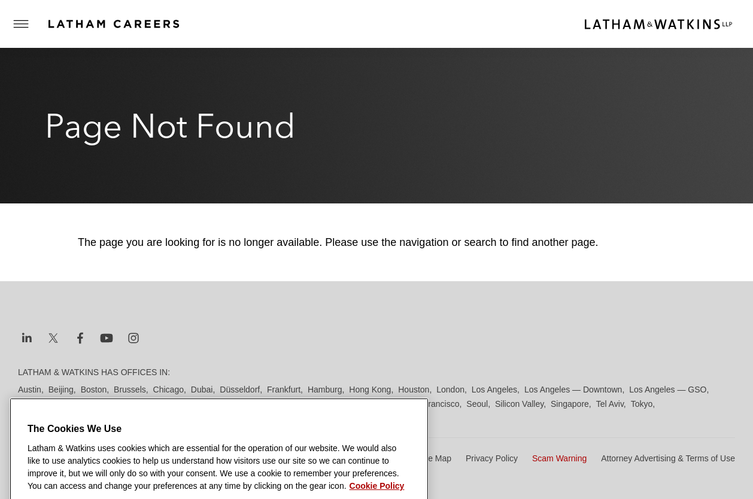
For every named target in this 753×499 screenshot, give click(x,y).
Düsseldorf (240, 389)
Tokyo (642, 404)
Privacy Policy (492, 458)
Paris (310, 404)
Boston (94, 389)
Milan (143, 404)
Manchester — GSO (88, 404)
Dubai (202, 389)
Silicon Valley (519, 404)
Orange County (265, 404)
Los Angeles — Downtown (573, 389)
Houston (413, 389)
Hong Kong (370, 389)
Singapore (570, 404)
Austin (29, 389)
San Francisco (432, 404)
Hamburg (325, 389)
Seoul (477, 404)
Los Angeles (494, 389)
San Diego (379, 404)
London (450, 389)
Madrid (31, 404)
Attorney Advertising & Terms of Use (668, 458)
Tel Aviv (610, 404)
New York (212, 404)
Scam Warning (559, 458)
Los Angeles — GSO (667, 389)
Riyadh (339, 404)
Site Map (434, 458)
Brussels (130, 389)
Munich (173, 404)
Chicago (168, 389)
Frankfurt (283, 389)
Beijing (61, 389)
